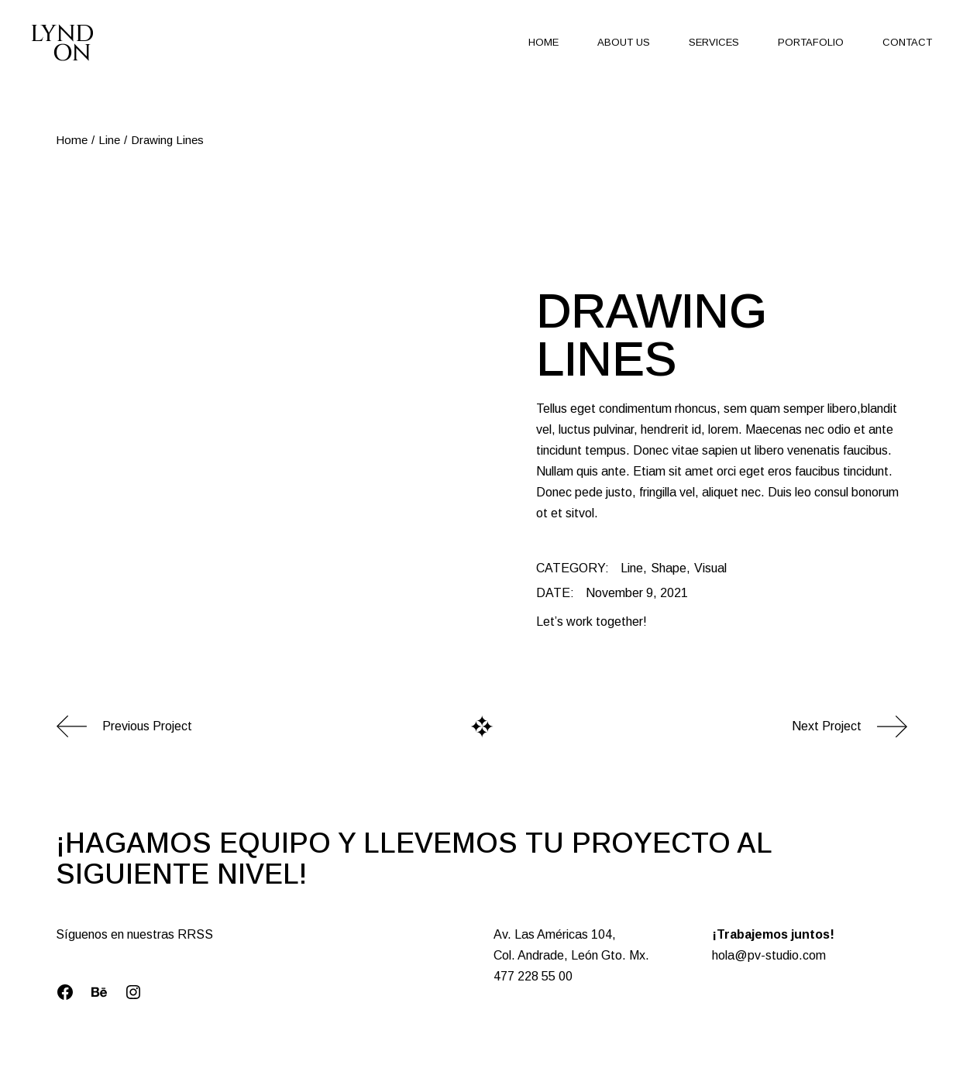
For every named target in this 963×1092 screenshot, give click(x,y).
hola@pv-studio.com (769, 955)
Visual (710, 568)
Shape (668, 568)
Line (632, 568)
